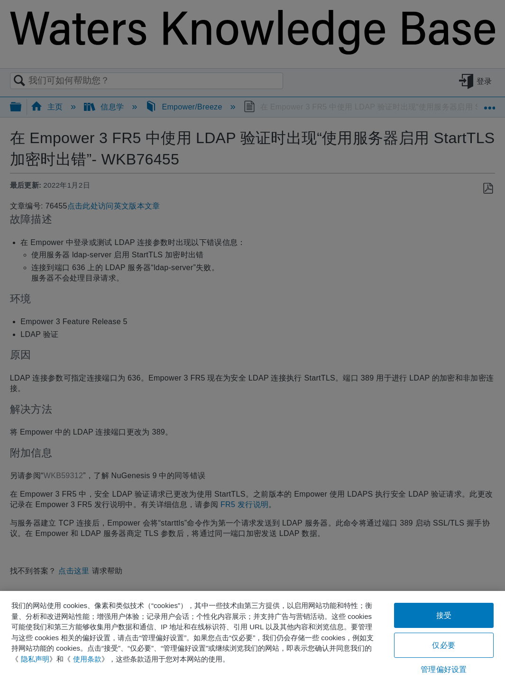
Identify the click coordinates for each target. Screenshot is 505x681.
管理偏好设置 (444, 669)
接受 (443, 615)
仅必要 (443, 645)
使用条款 (87, 659)
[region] (252, 636)
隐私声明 (35, 659)
